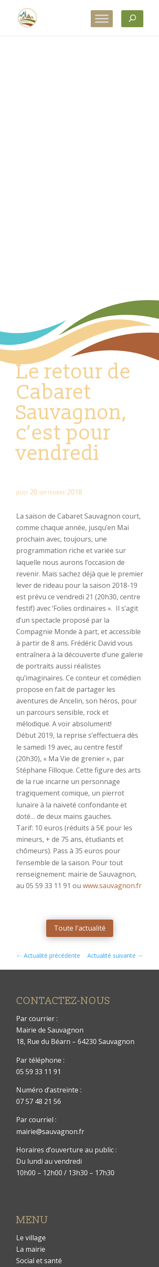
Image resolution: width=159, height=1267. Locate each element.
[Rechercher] (132, 18)
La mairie (30, 1249)
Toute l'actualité (80, 928)
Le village (31, 1237)
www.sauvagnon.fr (112, 885)
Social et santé (39, 1260)
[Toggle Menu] (102, 18)
